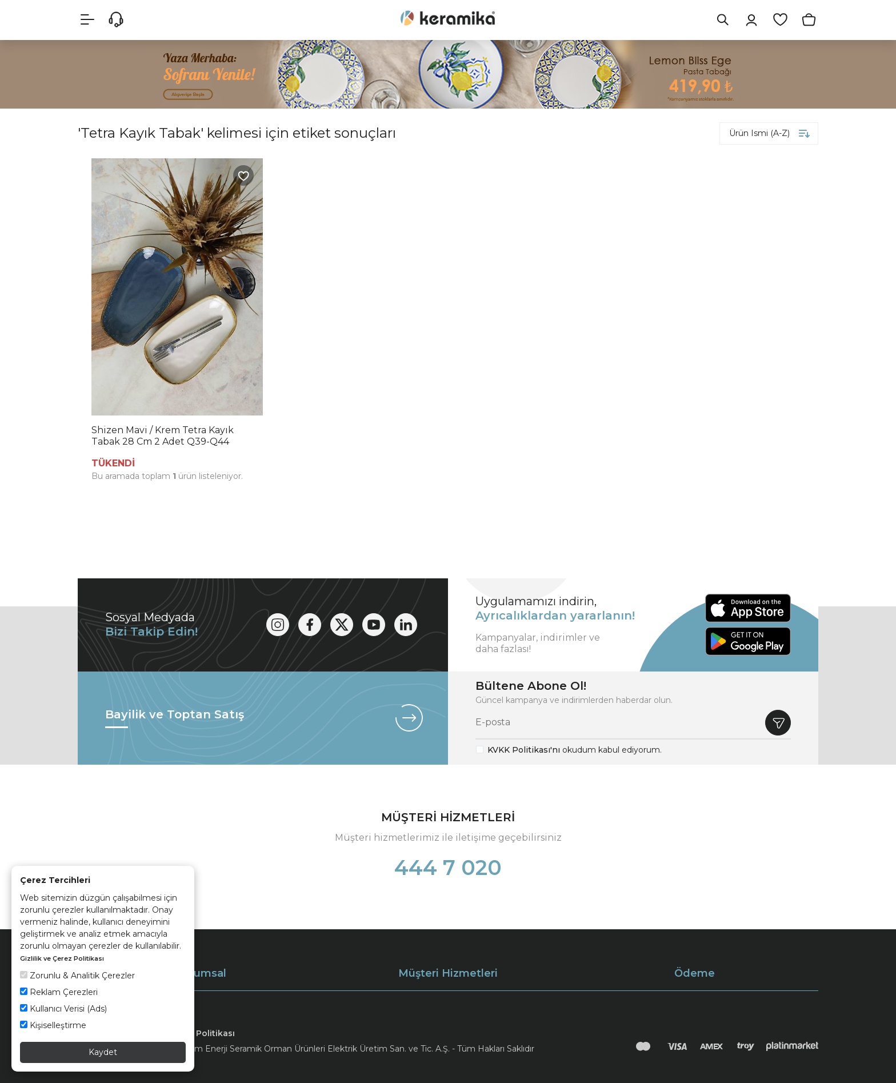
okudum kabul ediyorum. (574, 750)
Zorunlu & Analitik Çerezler (77, 975)
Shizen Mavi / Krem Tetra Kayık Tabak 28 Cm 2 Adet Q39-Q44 (162, 436)
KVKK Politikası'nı (523, 750)
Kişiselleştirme (53, 1025)
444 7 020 (448, 867)
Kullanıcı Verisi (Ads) (63, 1009)
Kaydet (103, 1052)
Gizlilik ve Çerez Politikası (62, 958)
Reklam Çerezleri (59, 992)
